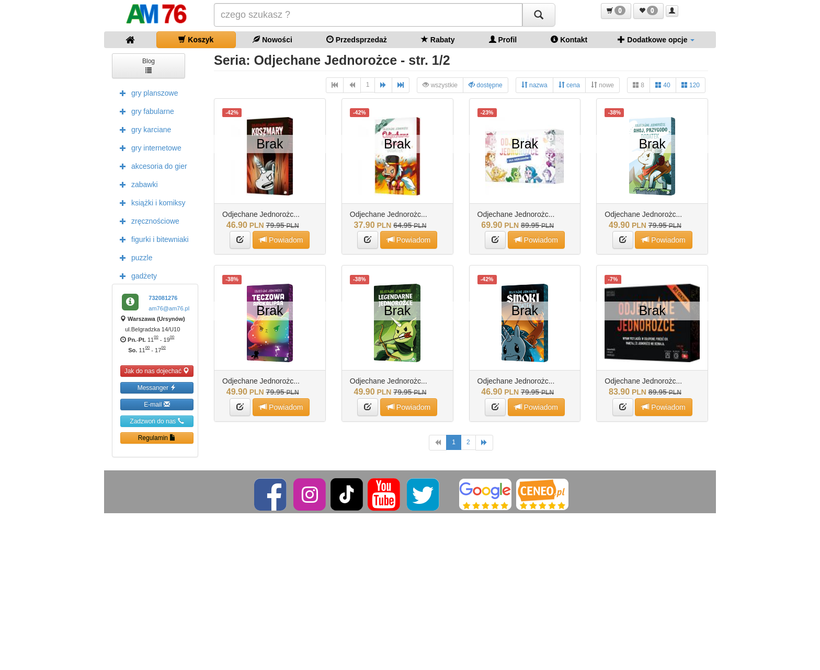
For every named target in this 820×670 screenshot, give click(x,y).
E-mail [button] (156, 404)
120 (690, 85)
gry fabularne (144, 111)
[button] (616, 11)
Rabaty (438, 39)
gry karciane (143, 129)
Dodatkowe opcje (656, 39)
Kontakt (569, 39)
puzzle (133, 257)
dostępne (486, 85)
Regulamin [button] (157, 438)
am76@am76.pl (169, 308)
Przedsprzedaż (356, 39)
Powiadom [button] (281, 239)
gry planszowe (146, 92)
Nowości (272, 39)
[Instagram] (310, 494)
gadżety (136, 275)
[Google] (485, 494)
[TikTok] (347, 494)
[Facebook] (271, 494)
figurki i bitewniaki (152, 239)
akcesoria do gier (151, 165)
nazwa (534, 85)
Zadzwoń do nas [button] (157, 421)
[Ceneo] (542, 494)
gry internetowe (148, 147)
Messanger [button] (157, 387)
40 (662, 85)
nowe (602, 85)
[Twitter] (423, 494)
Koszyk (195, 39)
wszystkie (440, 85)
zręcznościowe (147, 220)
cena (569, 85)
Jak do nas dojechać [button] (157, 371)
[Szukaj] (538, 15)
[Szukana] (368, 15)
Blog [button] (148, 65)
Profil (503, 39)
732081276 (163, 298)
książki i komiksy (150, 202)
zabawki (136, 184)
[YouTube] (384, 494)
